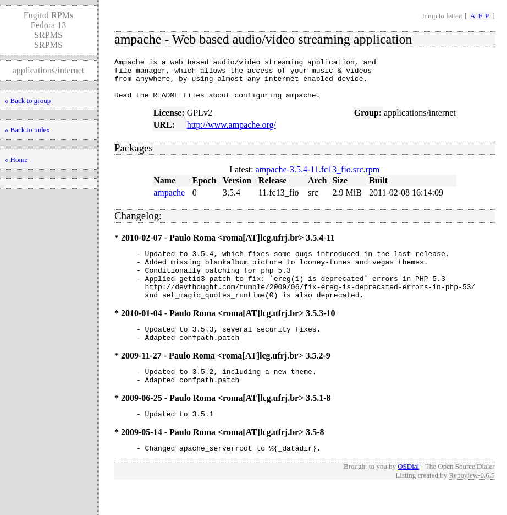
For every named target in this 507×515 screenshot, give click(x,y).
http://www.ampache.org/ (231, 133)
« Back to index (27, 130)
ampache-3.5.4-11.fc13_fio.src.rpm (318, 177)
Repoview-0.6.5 (471, 503)
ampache (169, 200)
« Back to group (28, 100)
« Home (16, 159)
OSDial (408, 494)
